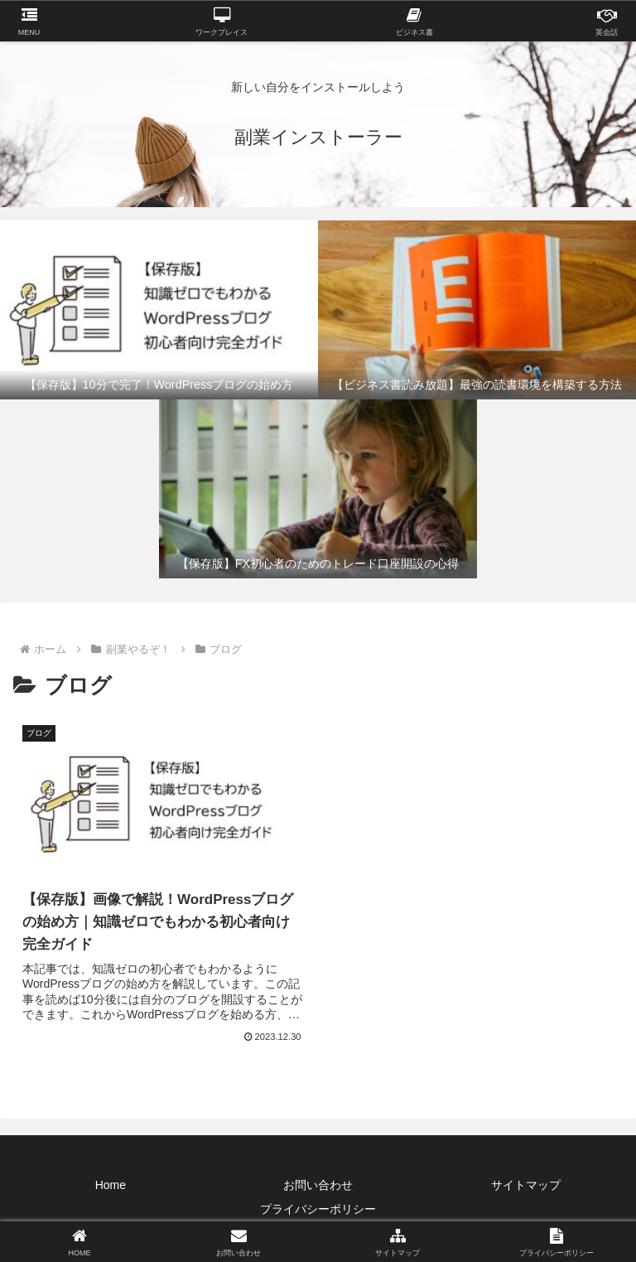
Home (110, 1185)
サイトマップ (526, 1185)
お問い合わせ (318, 1185)
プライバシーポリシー (318, 1209)
